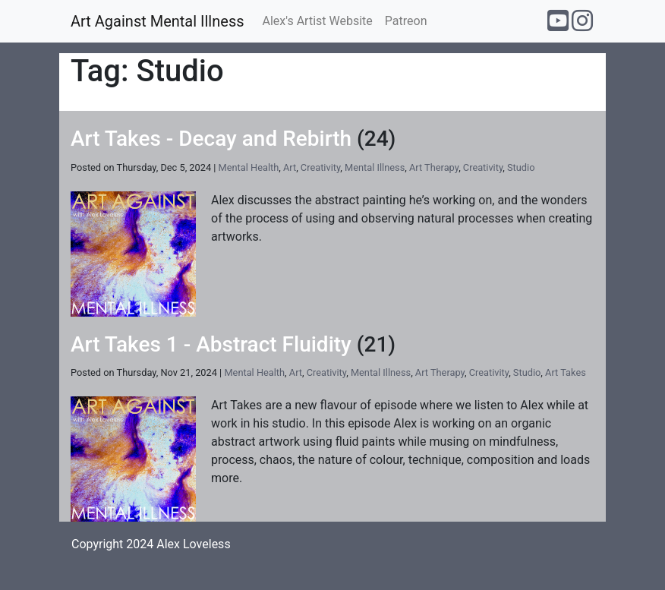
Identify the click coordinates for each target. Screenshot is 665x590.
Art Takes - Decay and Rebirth (211, 138)
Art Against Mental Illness (157, 21)
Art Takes (565, 372)
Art (289, 167)
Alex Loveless (193, 544)
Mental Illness (375, 167)
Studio (520, 167)
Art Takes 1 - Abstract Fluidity (211, 344)
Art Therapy (434, 167)
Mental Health (249, 167)
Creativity (320, 167)
